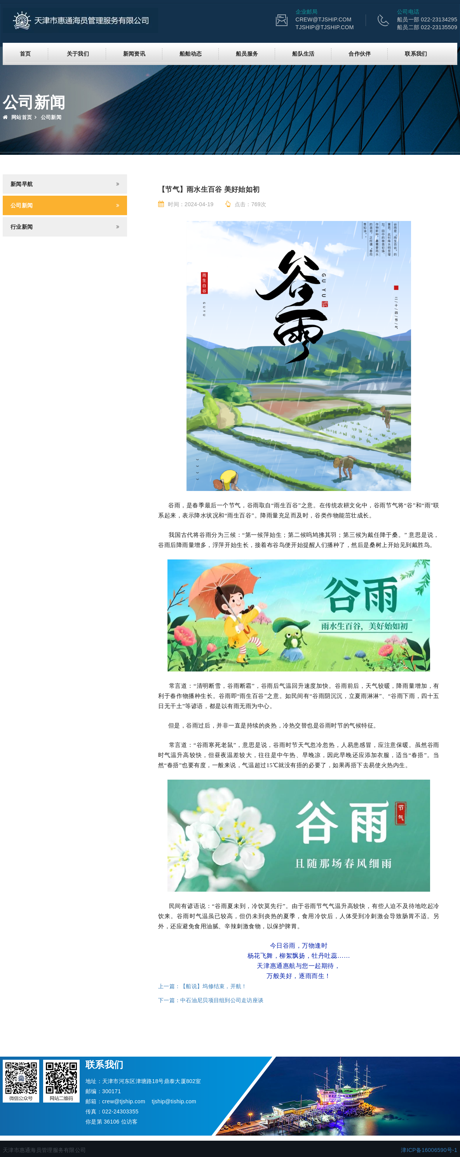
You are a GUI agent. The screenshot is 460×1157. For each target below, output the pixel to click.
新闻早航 (21, 184)
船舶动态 (190, 54)
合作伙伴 (359, 54)
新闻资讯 (134, 54)
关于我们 (78, 54)
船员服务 (247, 54)
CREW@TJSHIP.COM (324, 19)
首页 (25, 54)
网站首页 (17, 117)
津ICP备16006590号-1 (429, 1150)
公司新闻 (21, 205)
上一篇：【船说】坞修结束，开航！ (202, 986)
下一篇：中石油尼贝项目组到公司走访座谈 (210, 1000)
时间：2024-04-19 (186, 204)
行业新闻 (21, 227)
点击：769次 (246, 204)
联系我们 (416, 54)
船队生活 (303, 54)
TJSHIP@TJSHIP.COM (325, 27)
